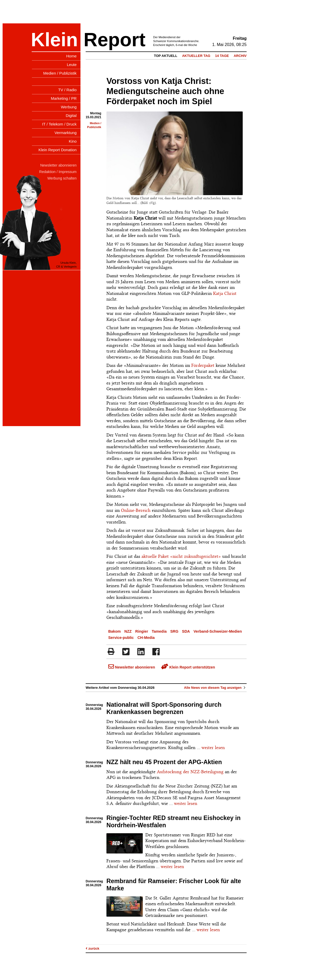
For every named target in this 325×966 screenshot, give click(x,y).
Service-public (121, 638)
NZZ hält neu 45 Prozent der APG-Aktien (164, 762)
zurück (92, 948)
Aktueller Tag (196, 56)
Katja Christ (224, 293)
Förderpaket (202, 365)
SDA (186, 631)
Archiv (240, 56)
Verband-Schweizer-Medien (217, 631)
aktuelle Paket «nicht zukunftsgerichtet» (181, 556)
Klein (54, 39)
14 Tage (222, 56)
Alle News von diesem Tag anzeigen (215, 688)
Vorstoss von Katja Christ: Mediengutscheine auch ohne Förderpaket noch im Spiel (165, 91)
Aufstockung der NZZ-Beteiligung (190, 771)
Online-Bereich (136, 510)
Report (114, 39)
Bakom (114, 631)
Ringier (141, 631)
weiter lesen (213, 747)
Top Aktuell (165, 56)
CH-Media (145, 638)
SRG (174, 631)
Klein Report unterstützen (188, 667)
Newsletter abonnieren (131, 667)
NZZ (128, 631)
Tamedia (159, 631)
